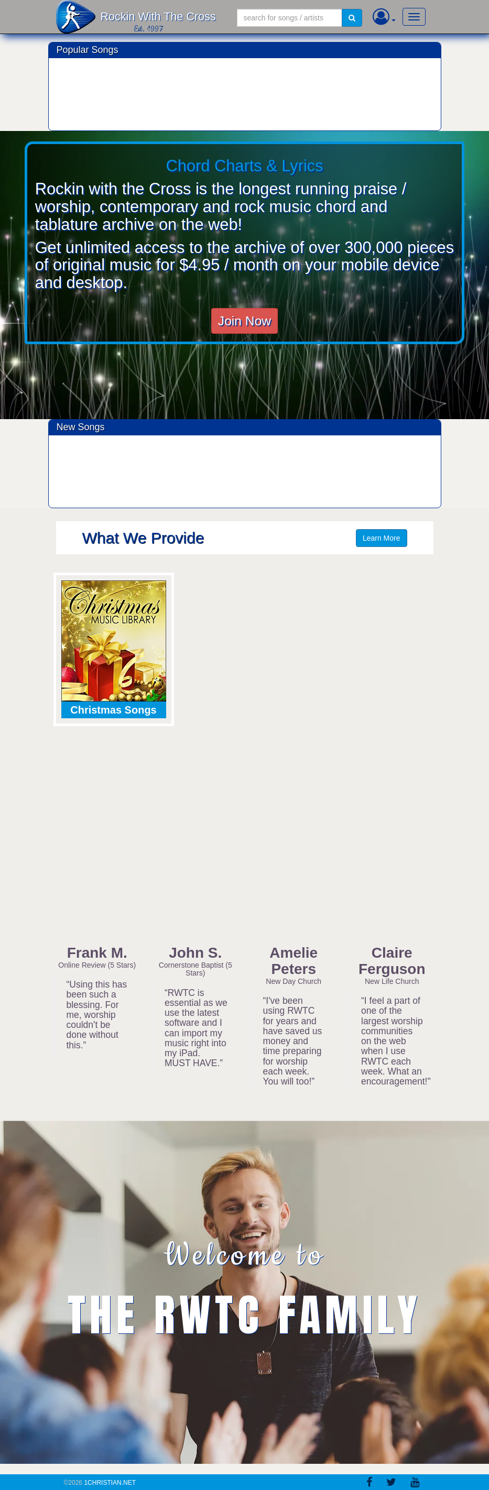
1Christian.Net (110, 1482)
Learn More (381, 538)
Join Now (244, 321)
